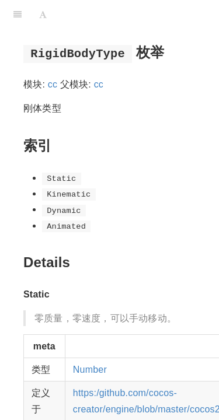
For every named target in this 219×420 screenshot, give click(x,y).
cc (52, 84)
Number (90, 369)
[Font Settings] (42, 14)
